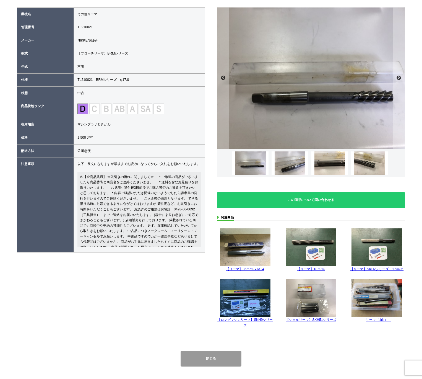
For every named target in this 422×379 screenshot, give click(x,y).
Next (399, 78)
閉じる (211, 358)
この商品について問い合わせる (311, 200)
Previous (223, 78)
